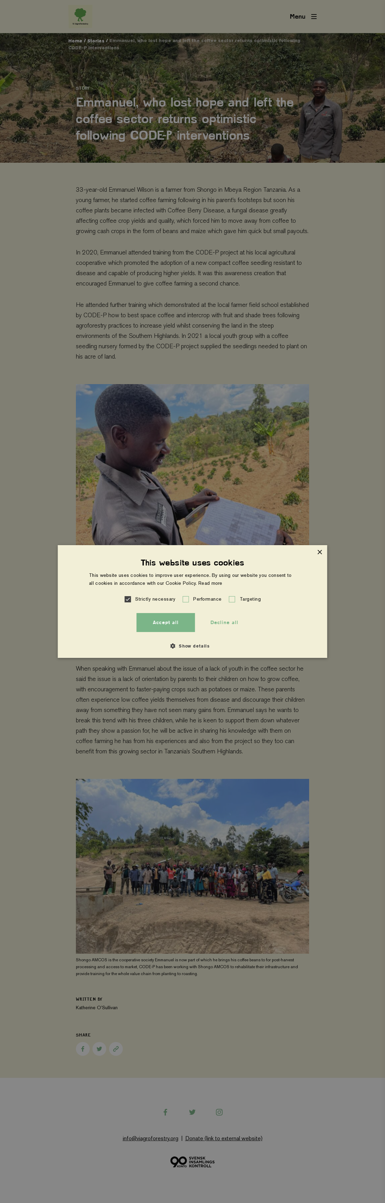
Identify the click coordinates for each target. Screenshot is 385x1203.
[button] (128, 599)
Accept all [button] (166, 622)
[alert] (192, 601)
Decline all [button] (224, 622)
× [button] (319, 552)
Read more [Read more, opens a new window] (210, 583)
